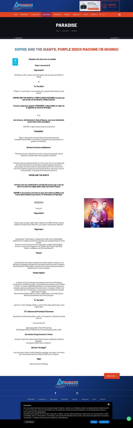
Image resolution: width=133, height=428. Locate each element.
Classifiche (35, 14)
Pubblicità (77, 14)
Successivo (115, 38)
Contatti (94, 14)
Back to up (112, 376)
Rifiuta (94, 422)
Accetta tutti (104, 422)
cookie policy (41, 412)
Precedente (18, 38)
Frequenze (57, 14)
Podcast (67, 14)
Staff (86, 14)
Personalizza (29, 422)
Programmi (24, 14)
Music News (46, 14)
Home (15, 14)
